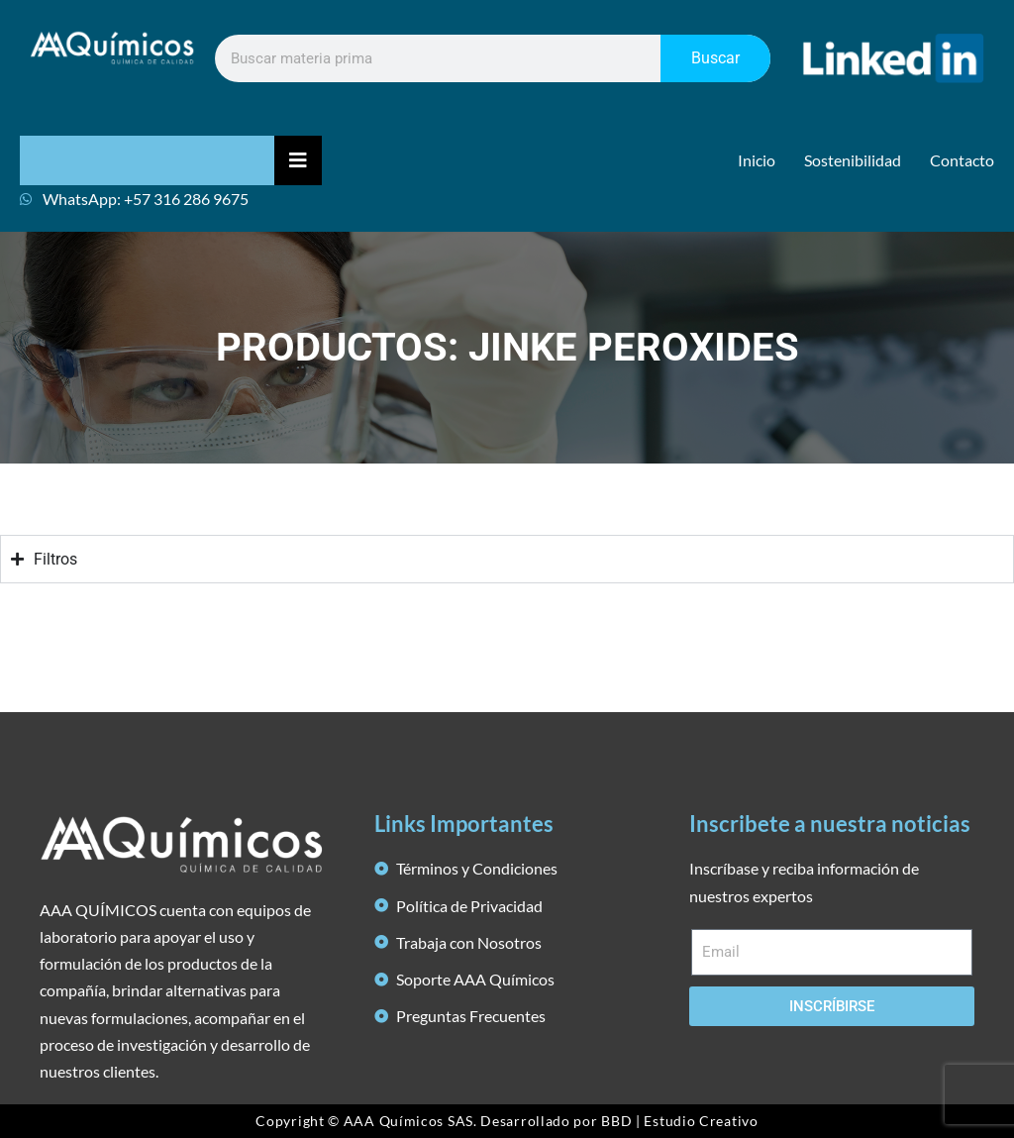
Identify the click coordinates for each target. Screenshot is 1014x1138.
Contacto (962, 160)
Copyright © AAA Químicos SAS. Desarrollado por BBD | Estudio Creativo (506, 1120)
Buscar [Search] (715, 58)
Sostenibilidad (852, 160)
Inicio (756, 160)
